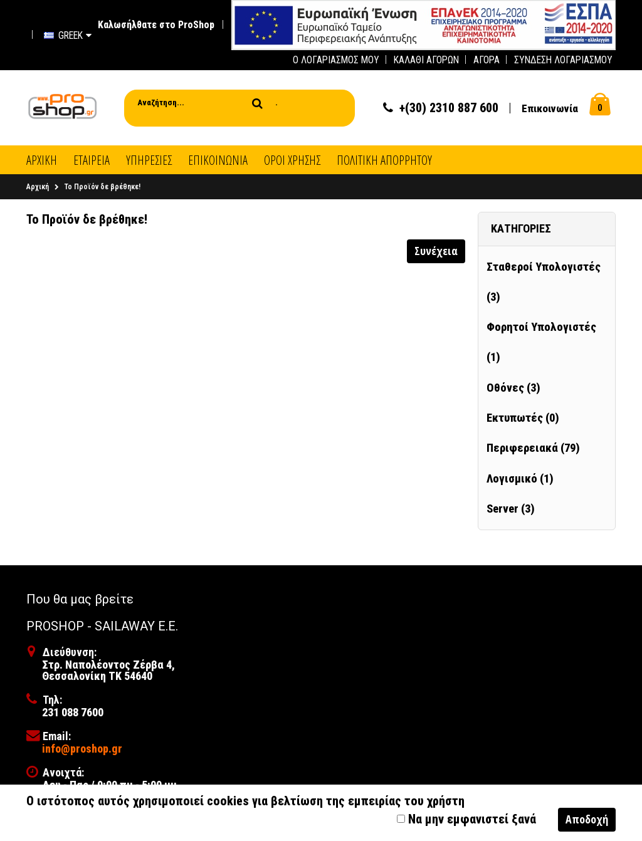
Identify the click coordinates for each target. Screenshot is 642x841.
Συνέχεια (436, 250)
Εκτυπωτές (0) (523, 418)
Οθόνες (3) (513, 388)
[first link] (423, 24)
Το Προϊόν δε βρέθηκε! (102, 186)
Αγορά (486, 60)
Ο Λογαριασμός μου (336, 60)
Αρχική (37, 186)
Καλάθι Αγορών (426, 60)
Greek (68, 35)
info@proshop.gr (82, 748)
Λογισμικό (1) (520, 479)
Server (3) (511, 509)
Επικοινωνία (550, 108)
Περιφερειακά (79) (533, 448)
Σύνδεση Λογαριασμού (563, 60)
